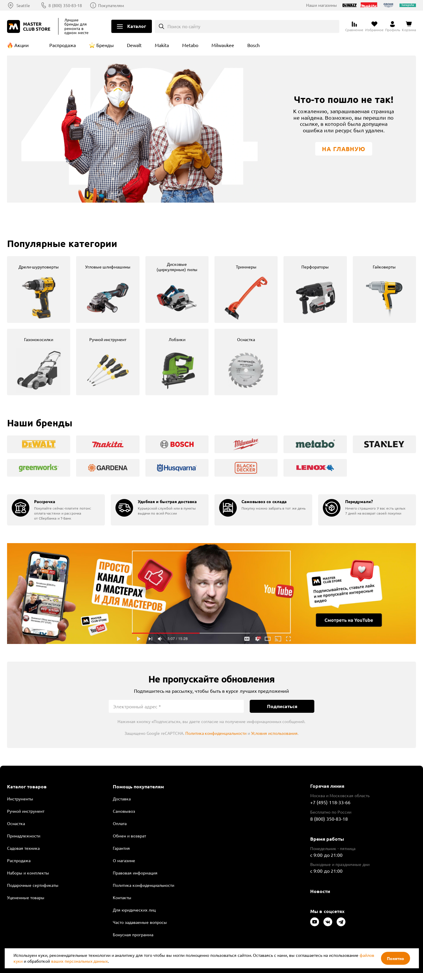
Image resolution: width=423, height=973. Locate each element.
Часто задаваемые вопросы (140, 922)
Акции (21, 45)
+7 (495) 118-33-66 (330, 802)
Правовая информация (135, 872)
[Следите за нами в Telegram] (341, 921)
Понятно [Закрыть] (395, 958)
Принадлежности (23, 835)
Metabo (190, 45)
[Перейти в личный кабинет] (392, 26)
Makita (162, 45)
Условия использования (274, 733)
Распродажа (62, 45)
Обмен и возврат (129, 835)
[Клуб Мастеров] (29, 26)
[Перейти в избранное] (374, 26)
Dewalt (134, 45)
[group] (38, 289)
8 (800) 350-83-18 (65, 5)
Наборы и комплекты (28, 872)
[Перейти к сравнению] (354, 26)
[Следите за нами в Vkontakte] (327, 921)
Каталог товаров (27, 787)
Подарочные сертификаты (32, 885)
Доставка (122, 798)
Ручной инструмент (25, 811)
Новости (320, 891)
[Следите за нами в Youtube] (314, 921)
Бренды (105, 45)
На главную (343, 149)
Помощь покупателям (138, 787)
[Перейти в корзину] (409, 26)
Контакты (122, 897)
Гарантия (121, 848)
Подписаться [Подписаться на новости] (282, 706)
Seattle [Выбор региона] (23, 5)
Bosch (253, 45)
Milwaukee (223, 45)
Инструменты (20, 798)
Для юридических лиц (134, 909)
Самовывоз (124, 811)
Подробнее (211, 593)
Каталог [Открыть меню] (136, 26)
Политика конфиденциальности (216, 733)
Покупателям (111, 5)
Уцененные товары (25, 897)
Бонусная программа (133, 934)
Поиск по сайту (184, 26)
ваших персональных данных (79, 961)
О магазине (124, 860)
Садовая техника (23, 848)
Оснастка (16, 823)
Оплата (120, 823)
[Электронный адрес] (176, 706)
